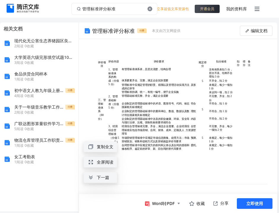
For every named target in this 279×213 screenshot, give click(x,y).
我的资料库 (236, 9)
